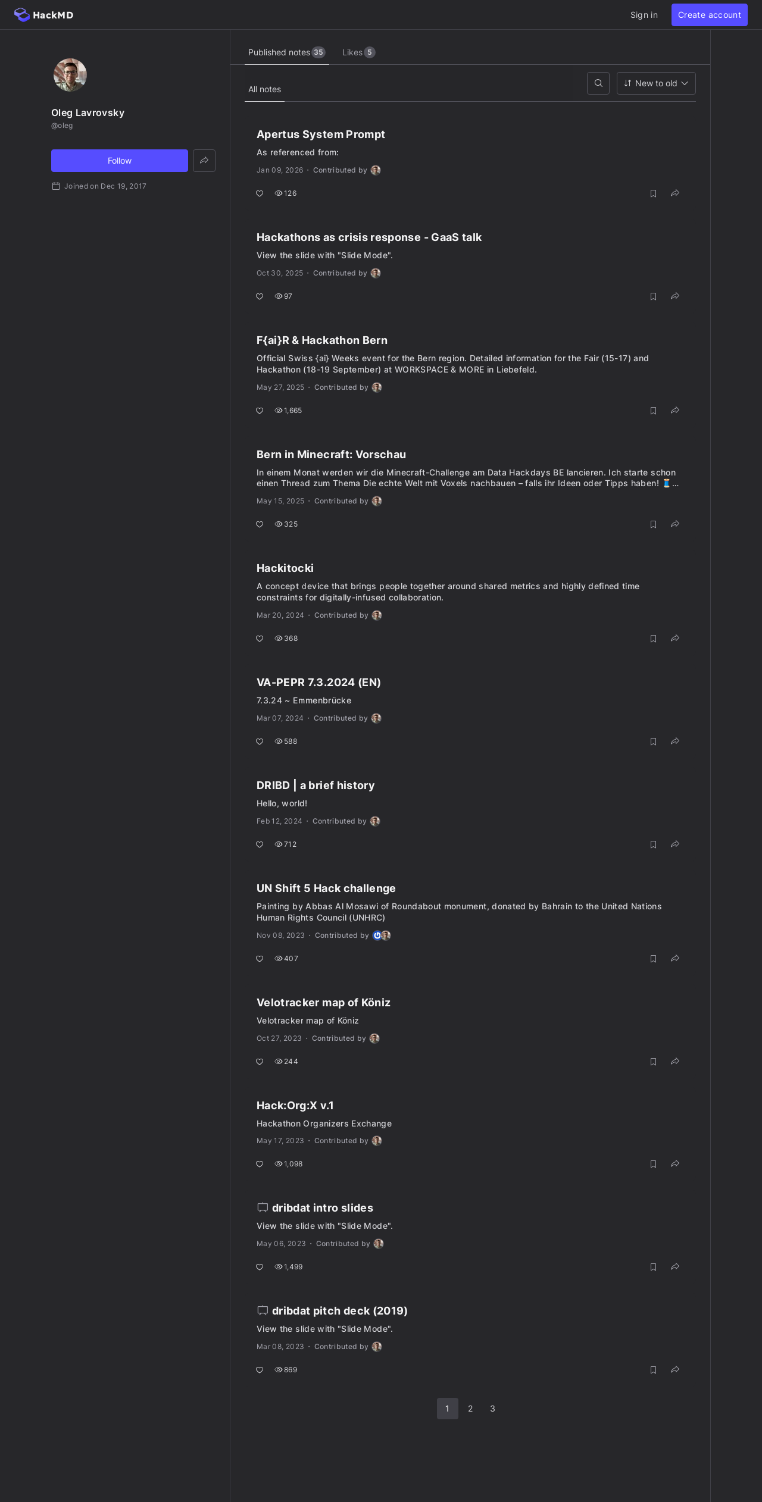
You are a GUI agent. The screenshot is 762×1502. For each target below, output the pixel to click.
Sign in (644, 15)
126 (285, 193)
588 (285, 741)
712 (285, 844)
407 (286, 958)
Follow (120, 160)
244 (286, 1061)
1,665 (288, 410)
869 (285, 1369)
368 (286, 638)
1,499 (288, 1266)
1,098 (288, 1163)
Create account (709, 15)
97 (283, 296)
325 (286, 524)
